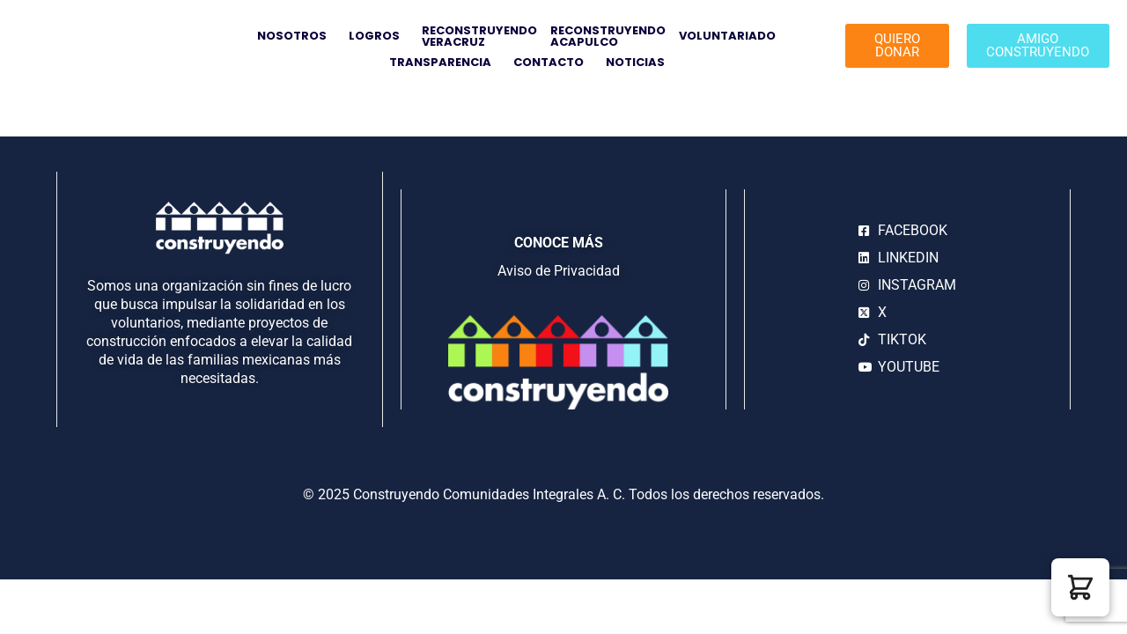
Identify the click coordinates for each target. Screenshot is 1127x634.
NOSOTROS (296, 36)
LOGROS (379, 36)
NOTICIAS (635, 62)
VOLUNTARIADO (731, 36)
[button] (1080, 587)
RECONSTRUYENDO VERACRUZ (479, 36)
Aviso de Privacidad (558, 270)
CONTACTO (553, 61)
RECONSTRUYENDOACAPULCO (608, 36)
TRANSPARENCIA (444, 61)
